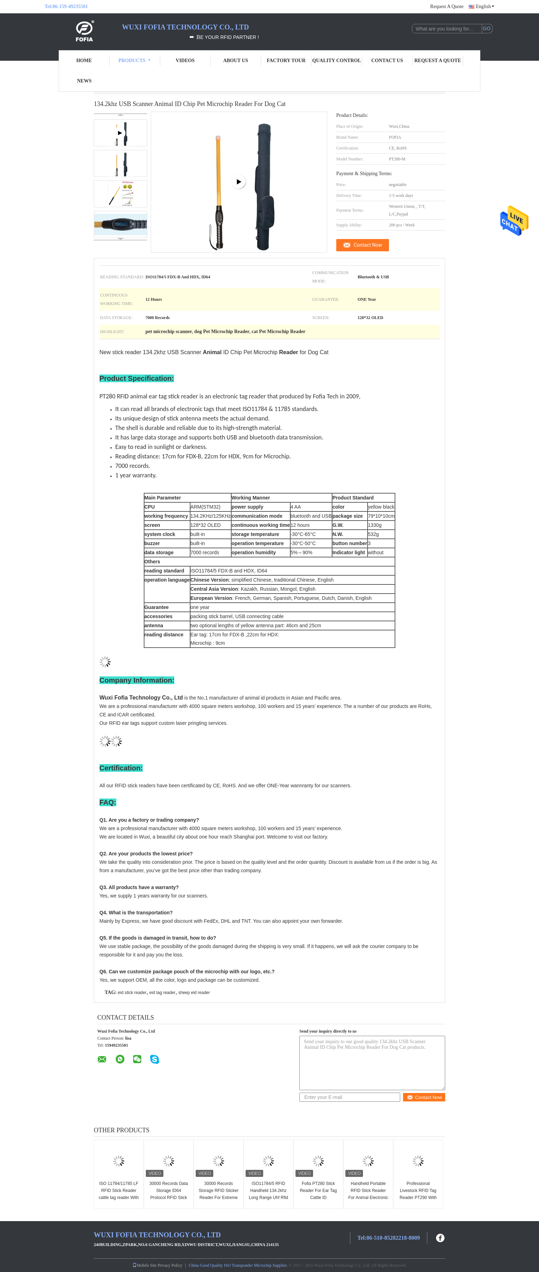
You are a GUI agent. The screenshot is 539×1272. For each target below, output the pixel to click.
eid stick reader (132, 992)
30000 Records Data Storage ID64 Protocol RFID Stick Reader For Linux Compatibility (168, 1197)
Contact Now (368, 245)
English (485, 6)
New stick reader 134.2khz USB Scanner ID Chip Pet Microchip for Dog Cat (214, 352)
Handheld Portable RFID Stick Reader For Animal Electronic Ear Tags (368, 1194)
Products (134, 60)
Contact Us (387, 60)
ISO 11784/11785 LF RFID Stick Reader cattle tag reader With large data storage (119, 1194)
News (84, 81)
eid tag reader (162, 992)
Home (84, 60)
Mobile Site (144, 1265)
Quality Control (336, 60)
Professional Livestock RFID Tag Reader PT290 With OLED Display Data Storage (418, 1197)
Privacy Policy (170, 1265)
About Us (235, 60)
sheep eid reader (194, 992)
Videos (185, 60)
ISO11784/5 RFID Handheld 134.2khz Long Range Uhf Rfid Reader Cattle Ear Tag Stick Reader (268, 1197)
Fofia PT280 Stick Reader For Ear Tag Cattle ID (318, 1190)
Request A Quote (446, 6)
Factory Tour (286, 60)
